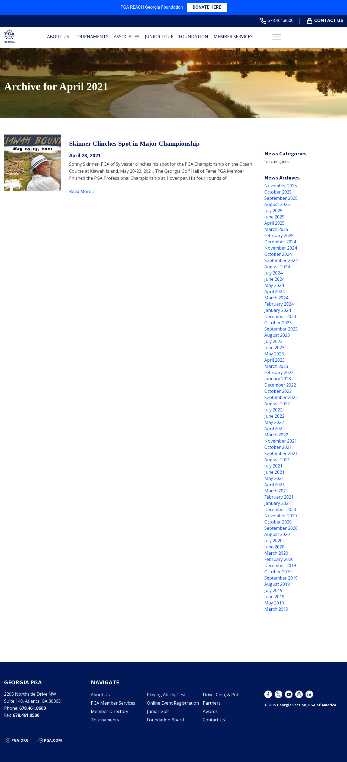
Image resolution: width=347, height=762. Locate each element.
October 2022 (278, 391)
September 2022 (281, 397)
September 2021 (281, 453)
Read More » (82, 191)
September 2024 (281, 260)
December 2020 (280, 509)
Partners (212, 703)
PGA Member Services (113, 703)
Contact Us (326, 20)
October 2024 (278, 254)
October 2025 (278, 192)
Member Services (233, 37)
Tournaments (91, 37)
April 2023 (274, 360)
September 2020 (281, 528)
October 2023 (278, 323)
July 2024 (273, 273)
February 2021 (279, 497)
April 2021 (274, 485)
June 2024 (274, 279)
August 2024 (277, 267)
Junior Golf (158, 711)
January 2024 (277, 310)
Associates (126, 37)
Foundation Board (165, 720)
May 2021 (274, 478)
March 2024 (276, 298)
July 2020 (273, 541)
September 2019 (281, 578)
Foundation (193, 37)
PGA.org (19, 740)
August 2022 (277, 404)
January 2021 (277, 503)
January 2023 (277, 379)
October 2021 (278, 447)
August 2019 (277, 584)
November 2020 (280, 516)
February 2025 (279, 235)
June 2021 (274, 472)
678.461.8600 (278, 20)
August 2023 (277, 335)
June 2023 (274, 348)
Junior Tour (159, 37)
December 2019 (280, 565)
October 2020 (278, 522)
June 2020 (274, 547)
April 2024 (274, 292)
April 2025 (274, 223)
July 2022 (273, 410)
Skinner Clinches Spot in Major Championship (134, 143)
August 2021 (277, 460)
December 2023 (280, 316)
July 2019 (273, 590)
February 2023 (279, 372)
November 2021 (280, 441)
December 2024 (280, 242)
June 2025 (274, 217)
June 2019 (274, 597)
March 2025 (276, 229)
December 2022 (280, 385)
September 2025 (281, 198)
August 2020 (277, 534)
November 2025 (280, 186)
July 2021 (273, 466)
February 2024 (279, 304)
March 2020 (276, 553)
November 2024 (280, 248)
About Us (58, 37)
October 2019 (278, 572)
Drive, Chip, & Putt (221, 695)
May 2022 (274, 422)
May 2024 (274, 285)
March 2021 (276, 491)
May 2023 (274, 354)
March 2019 (276, 609)
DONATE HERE (207, 7)
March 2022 (276, 435)
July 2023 (273, 341)
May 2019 (274, 603)
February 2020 (279, 559)
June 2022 (274, 416)
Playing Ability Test (166, 695)
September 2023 (281, 329)
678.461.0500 (26, 715)
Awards (210, 711)
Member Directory (109, 711)
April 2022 (274, 428)
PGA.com (53, 740)
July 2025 (273, 211)
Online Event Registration (173, 703)
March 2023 (276, 366)
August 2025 (277, 204)
